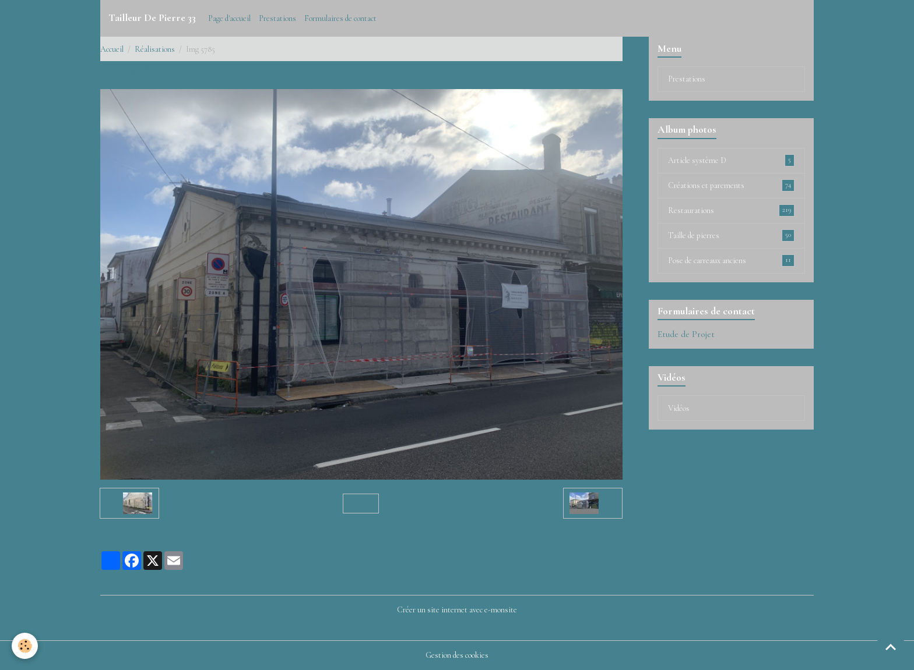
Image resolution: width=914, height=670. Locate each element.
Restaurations (731, 210)
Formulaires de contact (340, 18)
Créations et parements (731, 185)
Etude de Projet (686, 334)
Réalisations (155, 49)
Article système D (731, 160)
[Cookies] (25, 646)
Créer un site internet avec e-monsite (457, 610)
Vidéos (679, 408)
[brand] (152, 18)
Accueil (112, 49)
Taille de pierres (731, 235)
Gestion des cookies (457, 655)
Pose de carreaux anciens (731, 260)
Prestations (277, 18)
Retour (361, 503)
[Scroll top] (890, 646)
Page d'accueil (229, 18)
